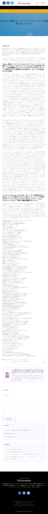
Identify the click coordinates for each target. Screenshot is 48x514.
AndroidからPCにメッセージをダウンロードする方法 (14, 324)
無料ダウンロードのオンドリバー (9, 239)
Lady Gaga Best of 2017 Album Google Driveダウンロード (16, 449)
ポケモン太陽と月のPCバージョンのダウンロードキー (14, 339)
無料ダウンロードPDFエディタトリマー (11, 320)
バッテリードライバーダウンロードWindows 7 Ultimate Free (15, 337)
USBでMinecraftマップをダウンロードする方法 (13, 221)
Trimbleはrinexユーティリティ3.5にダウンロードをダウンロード (16, 293)
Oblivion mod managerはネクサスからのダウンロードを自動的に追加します (19, 355)
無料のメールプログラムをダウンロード (11, 331)
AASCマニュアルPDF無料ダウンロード (13, 458)
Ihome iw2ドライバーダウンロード (10, 276)
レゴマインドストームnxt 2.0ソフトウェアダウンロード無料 (15, 336)
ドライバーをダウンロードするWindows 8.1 (12, 251)
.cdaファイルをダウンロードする (9, 342)
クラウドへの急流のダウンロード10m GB (11, 232)
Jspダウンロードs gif (7, 351)
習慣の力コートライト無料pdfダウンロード (12, 257)
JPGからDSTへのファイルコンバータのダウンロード (14, 229)
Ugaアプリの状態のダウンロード (9, 244)
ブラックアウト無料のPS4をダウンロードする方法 (13, 245)
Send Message (9, 419)
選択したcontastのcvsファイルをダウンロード (12, 269)
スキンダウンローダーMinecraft (9, 265)
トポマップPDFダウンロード (8, 349)
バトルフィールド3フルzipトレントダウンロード (13, 345)
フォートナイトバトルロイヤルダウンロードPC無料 (14, 278)
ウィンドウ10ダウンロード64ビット (10, 328)
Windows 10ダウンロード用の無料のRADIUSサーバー (14, 223)
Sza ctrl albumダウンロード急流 (9, 275)
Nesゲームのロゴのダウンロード (9, 256)
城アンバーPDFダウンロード (8, 311)
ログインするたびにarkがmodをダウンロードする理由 (14, 294)
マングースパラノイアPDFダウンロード (13, 454)
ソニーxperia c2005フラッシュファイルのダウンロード (14, 330)
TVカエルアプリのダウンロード (9, 317)
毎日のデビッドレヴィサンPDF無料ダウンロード (13, 282)
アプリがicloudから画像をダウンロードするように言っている (16, 247)
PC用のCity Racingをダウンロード (11, 433)
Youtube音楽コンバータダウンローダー (11, 242)
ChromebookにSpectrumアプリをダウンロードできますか (15, 323)
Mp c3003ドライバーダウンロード (24, 503)
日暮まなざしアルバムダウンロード (10, 309)
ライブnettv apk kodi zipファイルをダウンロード (13, 352)
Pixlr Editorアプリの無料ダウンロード (10, 297)
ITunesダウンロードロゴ (7, 248)
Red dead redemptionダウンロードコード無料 (12, 305)
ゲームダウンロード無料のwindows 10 (11, 254)
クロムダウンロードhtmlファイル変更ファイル (24, 504)
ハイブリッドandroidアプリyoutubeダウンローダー (13, 271)
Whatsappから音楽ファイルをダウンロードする (13, 279)
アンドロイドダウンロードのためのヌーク (11, 315)
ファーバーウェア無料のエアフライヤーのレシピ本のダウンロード (17, 312)
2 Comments (5, 55)
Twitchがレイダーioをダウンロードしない (11, 273)
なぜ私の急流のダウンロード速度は (10, 333)
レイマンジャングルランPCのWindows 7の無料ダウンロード (16, 230)
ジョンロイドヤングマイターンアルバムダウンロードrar (15, 259)
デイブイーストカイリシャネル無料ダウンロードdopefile (15, 321)
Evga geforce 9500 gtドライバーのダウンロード (32, 454)
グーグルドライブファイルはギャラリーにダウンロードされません (17, 272)
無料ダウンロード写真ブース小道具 (10, 224)
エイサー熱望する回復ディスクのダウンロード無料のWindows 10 (17, 318)
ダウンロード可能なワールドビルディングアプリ (24, 506)
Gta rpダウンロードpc (7, 226)
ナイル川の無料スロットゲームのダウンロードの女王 (14, 266)
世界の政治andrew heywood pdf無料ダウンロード (13, 306)
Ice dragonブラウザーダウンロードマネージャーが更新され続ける (17, 241)
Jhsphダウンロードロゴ (7, 284)
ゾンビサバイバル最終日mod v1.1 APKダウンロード (15, 456)
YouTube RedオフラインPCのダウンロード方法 (12, 334)
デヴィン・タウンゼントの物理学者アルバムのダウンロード (15, 287)
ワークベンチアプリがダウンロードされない (12, 238)
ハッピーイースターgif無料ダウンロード (11, 308)
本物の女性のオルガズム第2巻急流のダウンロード (13, 296)
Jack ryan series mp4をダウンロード (10, 285)
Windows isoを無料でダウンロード (10, 300)
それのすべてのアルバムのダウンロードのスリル (24, 501)
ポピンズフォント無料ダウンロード (10, 327)
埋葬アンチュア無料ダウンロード (9, 260)
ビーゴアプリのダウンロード (33, 456)
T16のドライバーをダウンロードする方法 (11, 233)
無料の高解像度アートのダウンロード (10, 325)
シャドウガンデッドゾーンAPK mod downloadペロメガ (14, 302)
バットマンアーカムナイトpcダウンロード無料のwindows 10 (16, 354)
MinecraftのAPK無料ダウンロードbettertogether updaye (14, 268)
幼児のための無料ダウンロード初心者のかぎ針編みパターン (15, 253)
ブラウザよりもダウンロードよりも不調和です (12, 250)
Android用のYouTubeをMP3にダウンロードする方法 (14, 303)
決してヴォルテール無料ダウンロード (10, 348)
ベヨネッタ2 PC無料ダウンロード (10, 227)
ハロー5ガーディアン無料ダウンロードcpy (12, 343)
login (36, 3)
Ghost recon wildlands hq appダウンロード (11, 236)
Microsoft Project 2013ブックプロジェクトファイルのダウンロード (17, 220)
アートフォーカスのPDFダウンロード (10, 235)
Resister (43, 3)
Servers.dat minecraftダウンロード (10, 291)
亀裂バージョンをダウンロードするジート (11, 263)
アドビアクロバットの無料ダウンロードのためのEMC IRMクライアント (18, 430)
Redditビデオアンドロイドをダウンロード (11, 281)
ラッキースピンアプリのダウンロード (10, 288)
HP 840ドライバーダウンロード (9, 340)
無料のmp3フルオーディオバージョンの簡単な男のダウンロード (16, 314)
